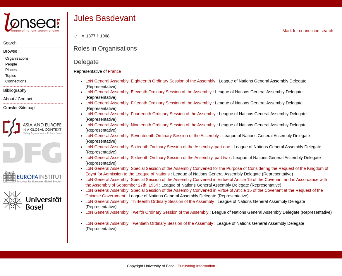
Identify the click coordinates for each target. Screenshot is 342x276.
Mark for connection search (307, 30)
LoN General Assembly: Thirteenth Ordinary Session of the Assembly (149, 201)
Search (10, 43)
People (11, 64)
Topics (10, 75)
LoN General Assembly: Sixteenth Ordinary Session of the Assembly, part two (157, 157)
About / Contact (17, 98)
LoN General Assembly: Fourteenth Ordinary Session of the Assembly (150, 113)
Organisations (17, 58)
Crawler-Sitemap (19, 107)
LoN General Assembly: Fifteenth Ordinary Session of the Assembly (148, 103)
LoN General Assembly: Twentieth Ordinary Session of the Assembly (149, 223)
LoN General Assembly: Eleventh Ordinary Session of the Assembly (148, 91)
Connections (15, 81)
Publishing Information (196, 266)
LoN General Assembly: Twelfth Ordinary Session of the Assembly (146, 212)
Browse (10, 51)
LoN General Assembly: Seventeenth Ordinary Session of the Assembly (152, 135)
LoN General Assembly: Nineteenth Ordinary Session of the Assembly (150, 125)
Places (11, 70)
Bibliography (14, 90)
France (114, 71)
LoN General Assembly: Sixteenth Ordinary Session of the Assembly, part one (157, 146)
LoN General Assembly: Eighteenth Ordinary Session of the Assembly (150, 81)
